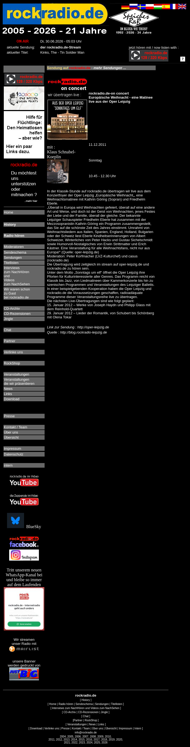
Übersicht (110, 728)
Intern (137, 728)
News (92, 724)
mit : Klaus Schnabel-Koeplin (67, 139)
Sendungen (102, 704)
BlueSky (24, 526)
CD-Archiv (70, 712)
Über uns (97, 728)
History (86, 700)
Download (36, 728)
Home (52, 704)
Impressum (125, 728)
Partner (78, 720)
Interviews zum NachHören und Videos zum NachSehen (85, 708)
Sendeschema (84, 704)
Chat (86, 716)
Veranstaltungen (77, 724)
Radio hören (66, 704)
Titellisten (116, 704)
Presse (65, 728)
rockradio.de (85, 695)
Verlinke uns (51, 728)
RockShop (91, 720)
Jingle (104, 712)
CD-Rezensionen (88, 712)
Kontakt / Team (81, 728)
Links (101, 724)
